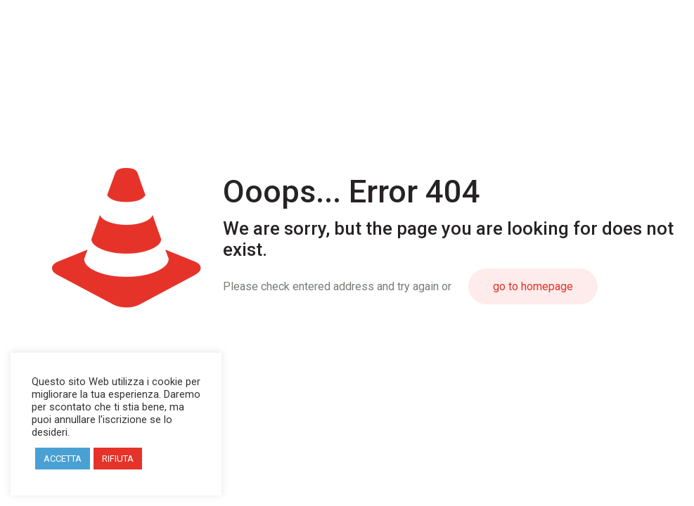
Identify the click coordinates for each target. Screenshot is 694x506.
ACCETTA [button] (63, 458)
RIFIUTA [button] (118, 458)
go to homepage (533, 286)
